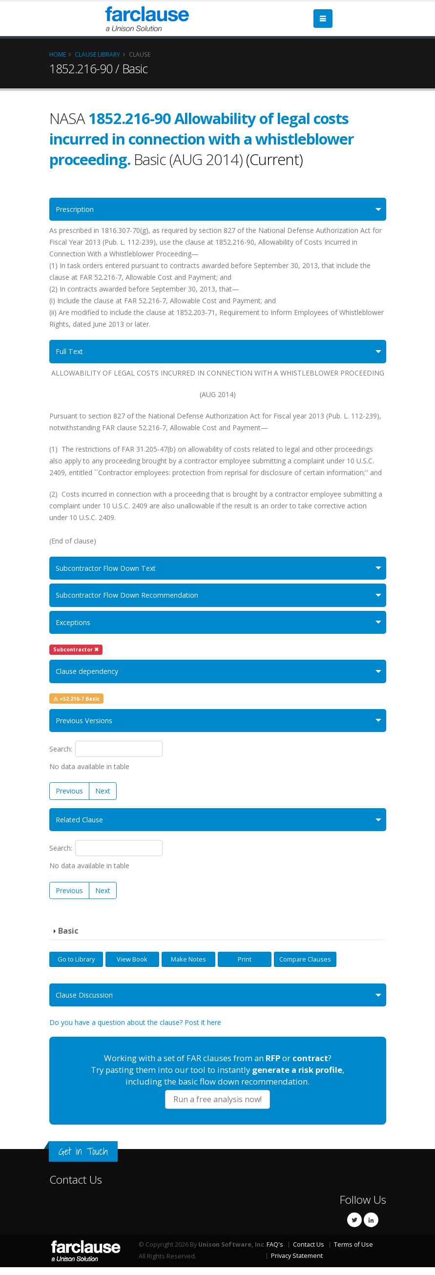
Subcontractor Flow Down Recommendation (133, 598)
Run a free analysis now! (217, 1107)
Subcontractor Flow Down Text (110, 570)
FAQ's (275, 1252)
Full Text (71, 353)
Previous (69, 797)
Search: (106, 755)
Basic (68, 938)
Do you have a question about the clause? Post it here (135, 1030)
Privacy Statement (297, 1263)
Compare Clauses (305, 965)
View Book (132, 965)
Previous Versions (88, 726)
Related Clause (82, 826)
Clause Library (97, 54)
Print (244, 965)
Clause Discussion (87, 1002)
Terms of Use (353, 1252)
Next (102, 797)
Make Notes (188, 965)
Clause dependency (90, 676)
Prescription (78, 210)
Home (57, 54)
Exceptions (75, 626)
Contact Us (75, 1187)
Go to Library (76, 965)
